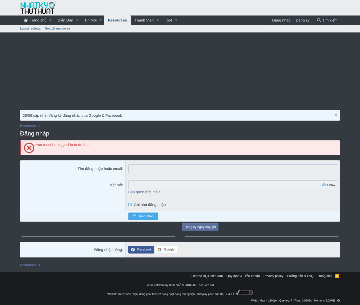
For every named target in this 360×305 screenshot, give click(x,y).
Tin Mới (90, 20)
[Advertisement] (180, 70)
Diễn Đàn (65, 20)
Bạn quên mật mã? (144, 192)
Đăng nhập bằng (108, 250)
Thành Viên (144, 20)
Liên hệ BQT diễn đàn (207, 276)
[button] (50, 20)
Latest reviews (30, 28)
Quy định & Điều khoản (243, 276)
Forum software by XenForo (180, 285)
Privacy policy (273, 276)
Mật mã (116, 185)
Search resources (57, 28)
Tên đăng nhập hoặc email (100, 168)
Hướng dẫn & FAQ (300, 276)
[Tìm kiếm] (327, 20)
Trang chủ (35, 20)
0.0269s (307, 300)
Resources (117, 20)
